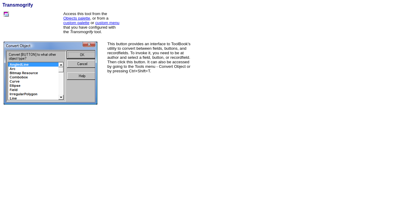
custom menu (107, 22)
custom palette (76, 22)
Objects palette (76, 18)
